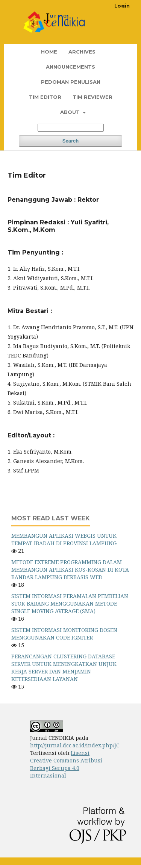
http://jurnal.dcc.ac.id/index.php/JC (75, 745)
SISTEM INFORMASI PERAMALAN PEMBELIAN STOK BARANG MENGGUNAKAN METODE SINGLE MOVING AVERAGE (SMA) (69, 603)
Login (122, 6)
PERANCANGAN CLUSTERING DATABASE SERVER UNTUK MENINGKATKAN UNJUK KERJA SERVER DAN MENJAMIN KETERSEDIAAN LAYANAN (64, 667)
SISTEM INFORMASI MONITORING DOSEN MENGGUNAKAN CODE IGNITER (64, 633)
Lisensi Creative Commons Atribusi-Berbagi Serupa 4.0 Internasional (67, 764)
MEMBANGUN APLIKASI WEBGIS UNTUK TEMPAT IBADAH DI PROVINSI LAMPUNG (64, 539)
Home (49, 52)
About (70, 112)
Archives (82, 52)
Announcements (70, 67)
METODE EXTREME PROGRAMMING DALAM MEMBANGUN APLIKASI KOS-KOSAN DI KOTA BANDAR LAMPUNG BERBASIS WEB (70, 569)
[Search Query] (71, 128)
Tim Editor (45, 97)
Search (70, 141)
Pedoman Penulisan (70, 82)
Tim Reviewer (92, 97)
